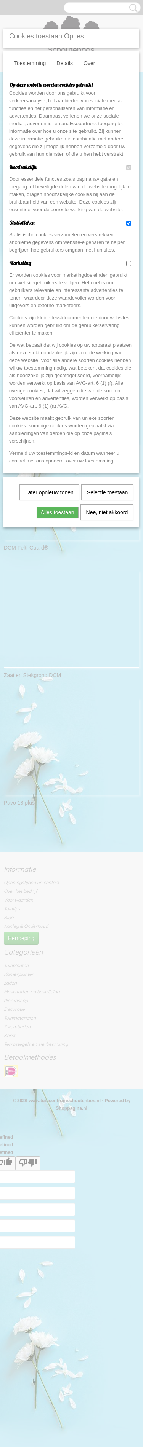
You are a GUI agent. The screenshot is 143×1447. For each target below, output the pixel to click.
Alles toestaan (57, 512)
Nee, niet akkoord (107, 512)
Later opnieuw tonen (49, 492)
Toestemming (30, 63)
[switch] (128, 167)
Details (64, 63)
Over (89, 63)
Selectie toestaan (107, 492)
